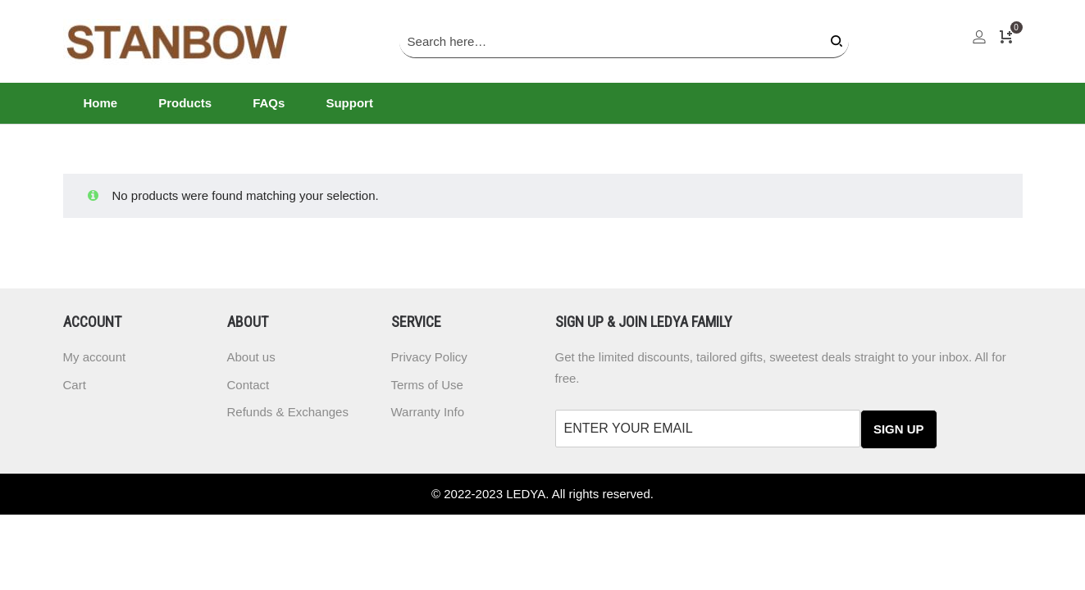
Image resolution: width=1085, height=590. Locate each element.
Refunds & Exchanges (288, 412)
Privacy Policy (429, 357)
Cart (74, 385)
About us (251, 357)
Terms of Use (427, 385)
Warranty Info (427, 412)
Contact (248, 385)
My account (94, 357)
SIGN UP (898, 429)
